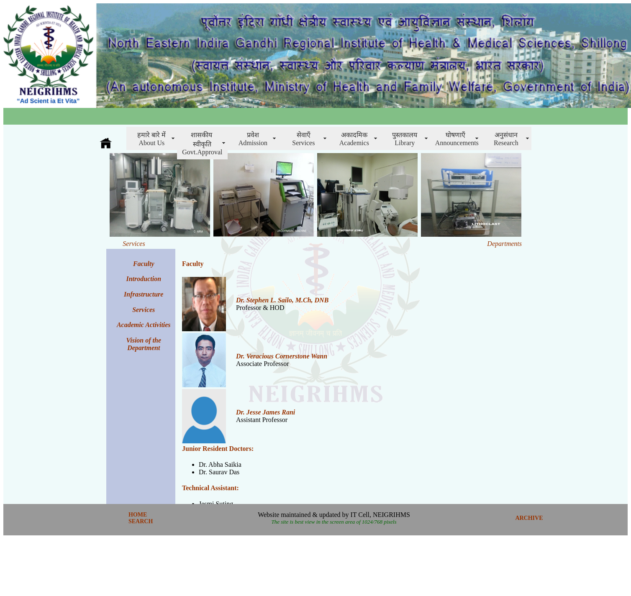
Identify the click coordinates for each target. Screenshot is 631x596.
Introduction (143, 278)
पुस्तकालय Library (404, 138)
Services (143, 309)
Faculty (193, 263)
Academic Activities (144, 324)
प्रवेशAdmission (253, 138)
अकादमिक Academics (354, 138)
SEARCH (140, 521)
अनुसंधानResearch (506, 138)
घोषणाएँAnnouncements (457, 138)
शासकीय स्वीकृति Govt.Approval (202, 143)
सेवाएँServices (303, 138)
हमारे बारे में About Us (151, 138)
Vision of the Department (143, 344)
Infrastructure (143, 294)
